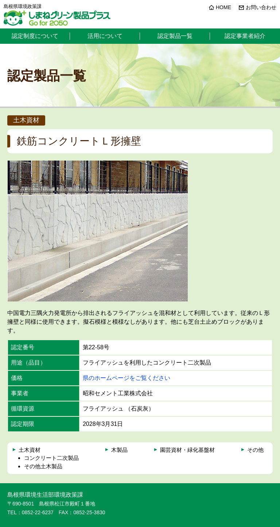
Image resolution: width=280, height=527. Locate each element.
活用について (105, 36)
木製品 (119, 450)
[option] (97, 231)
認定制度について (35, 36)
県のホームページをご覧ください (126, 378)
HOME (223, 7)
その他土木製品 (43, 466)
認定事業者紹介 (245, 36)
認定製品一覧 (175, 36)
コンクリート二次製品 (51, 458)
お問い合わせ (261, 7)
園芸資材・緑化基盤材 (187, 450)
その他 (255, 450)
